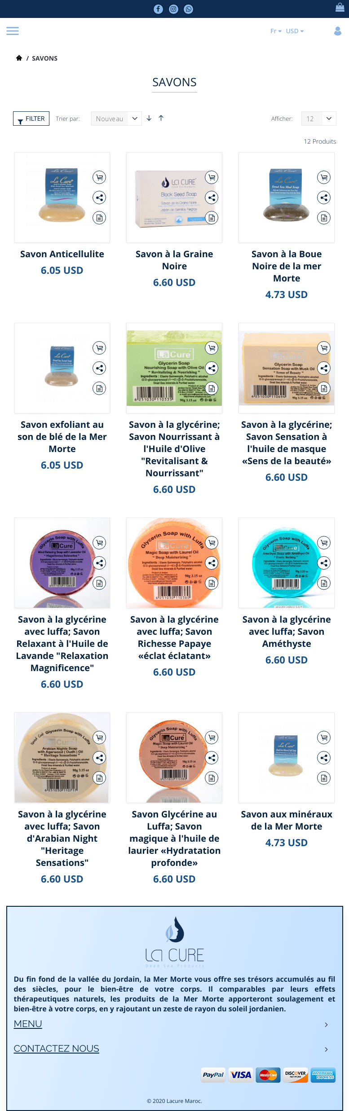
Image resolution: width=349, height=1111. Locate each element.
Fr (272, 31)
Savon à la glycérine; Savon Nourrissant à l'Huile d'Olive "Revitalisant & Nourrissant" (174, 448)
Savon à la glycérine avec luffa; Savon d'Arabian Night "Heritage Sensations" (62, 838)
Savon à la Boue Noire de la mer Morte (287, 266)
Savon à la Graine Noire (174, 260)
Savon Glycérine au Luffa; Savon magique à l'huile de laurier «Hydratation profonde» (174, 838)
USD (290, 31)
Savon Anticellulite (62, 254)
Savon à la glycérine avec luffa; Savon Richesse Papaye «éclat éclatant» (174, 637)
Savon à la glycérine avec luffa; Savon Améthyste (287, 631)
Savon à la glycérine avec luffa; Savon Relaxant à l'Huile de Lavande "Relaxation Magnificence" (62, 643)
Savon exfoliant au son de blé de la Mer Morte (62, 436)
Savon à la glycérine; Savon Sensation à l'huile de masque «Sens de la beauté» (286, 442)
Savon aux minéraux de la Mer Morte (286, 820)
